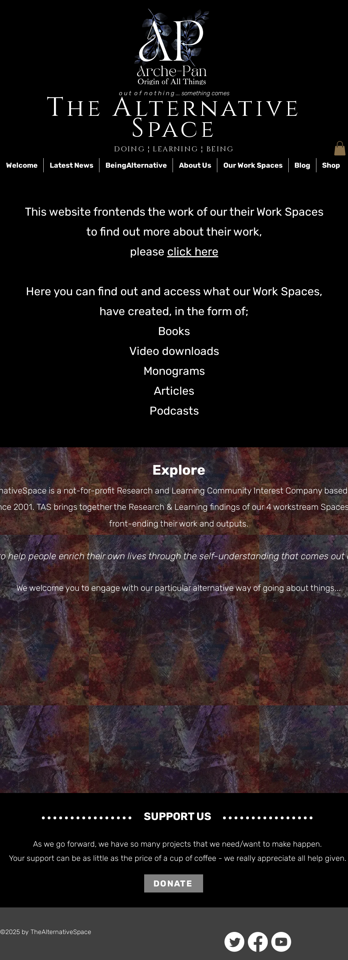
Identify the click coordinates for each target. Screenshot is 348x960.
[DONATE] (173, 883)
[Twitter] (234, 942)
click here (192, 251)
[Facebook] (258, 942)
